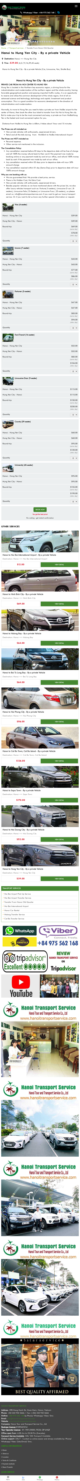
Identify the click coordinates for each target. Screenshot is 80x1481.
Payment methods (8, 1464)
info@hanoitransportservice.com (21, 1418)
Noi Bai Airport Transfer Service (17, 898)
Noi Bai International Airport (16, 906)
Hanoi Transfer (7, 1467)
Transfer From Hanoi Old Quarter (18, 902)
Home (4, 1450)
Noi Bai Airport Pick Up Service (17, 894)
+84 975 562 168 (16, 1416)
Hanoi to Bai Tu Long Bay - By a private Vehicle (24, 672)
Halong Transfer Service (14, 914)
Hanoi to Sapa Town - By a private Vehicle (22, 790)
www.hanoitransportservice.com (22, 1421)
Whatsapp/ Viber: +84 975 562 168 (37, 12)
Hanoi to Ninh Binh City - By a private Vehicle (23, 594)
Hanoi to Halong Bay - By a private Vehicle (22, 633)
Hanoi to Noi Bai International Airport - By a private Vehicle (29, 555)
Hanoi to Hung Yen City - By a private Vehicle (23, 869)
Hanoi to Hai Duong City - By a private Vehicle (23, 829)
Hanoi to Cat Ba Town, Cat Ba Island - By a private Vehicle (29, 751)
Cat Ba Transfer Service (14, 919)
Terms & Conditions (9, 1460)
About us (5, 1454)
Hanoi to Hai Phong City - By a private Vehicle (23, 712)
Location (5, 1457)
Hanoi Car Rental (11, 910)
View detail (59, 565)
